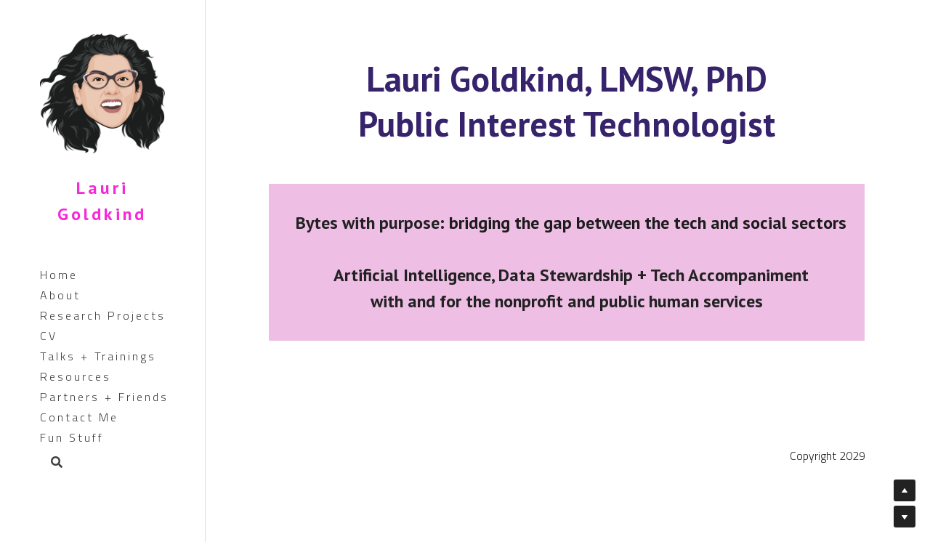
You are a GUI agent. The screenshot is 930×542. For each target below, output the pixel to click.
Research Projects (103, 315)
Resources (75, 376)
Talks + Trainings (98, 356)
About (60, 295)
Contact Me (79, 417)
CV (48, 335)
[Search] (51, 463)
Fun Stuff (72, 437)
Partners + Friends (104, 396)
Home (59, 274)
